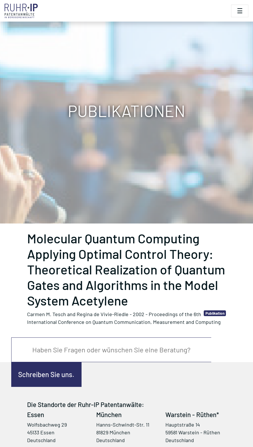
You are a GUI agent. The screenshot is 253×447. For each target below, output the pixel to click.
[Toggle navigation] (239, 11)
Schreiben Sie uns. (46, 374)
